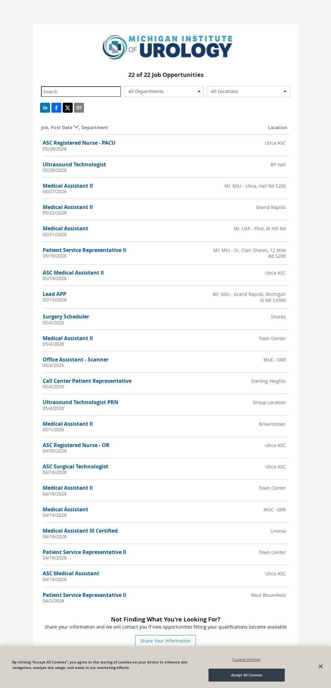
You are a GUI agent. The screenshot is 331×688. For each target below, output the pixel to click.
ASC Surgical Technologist (75, 466)
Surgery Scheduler (66, 316)
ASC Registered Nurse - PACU (79, 142)
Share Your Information (165, 641)
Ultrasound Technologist (74, 164)
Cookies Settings (246, 659)
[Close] (321, 666)
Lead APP (54, 293)
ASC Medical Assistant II (73, 272)
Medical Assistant (65, 228)
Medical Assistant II (68, 185)
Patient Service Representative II (84, 250)
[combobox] (164, 91)
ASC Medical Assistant (71, 573)
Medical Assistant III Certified (80, 530)
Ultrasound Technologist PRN (80, 402)
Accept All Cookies (246, 674)
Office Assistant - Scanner (76, 359)
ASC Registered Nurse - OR (76, 445)
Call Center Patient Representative (87, 380)
